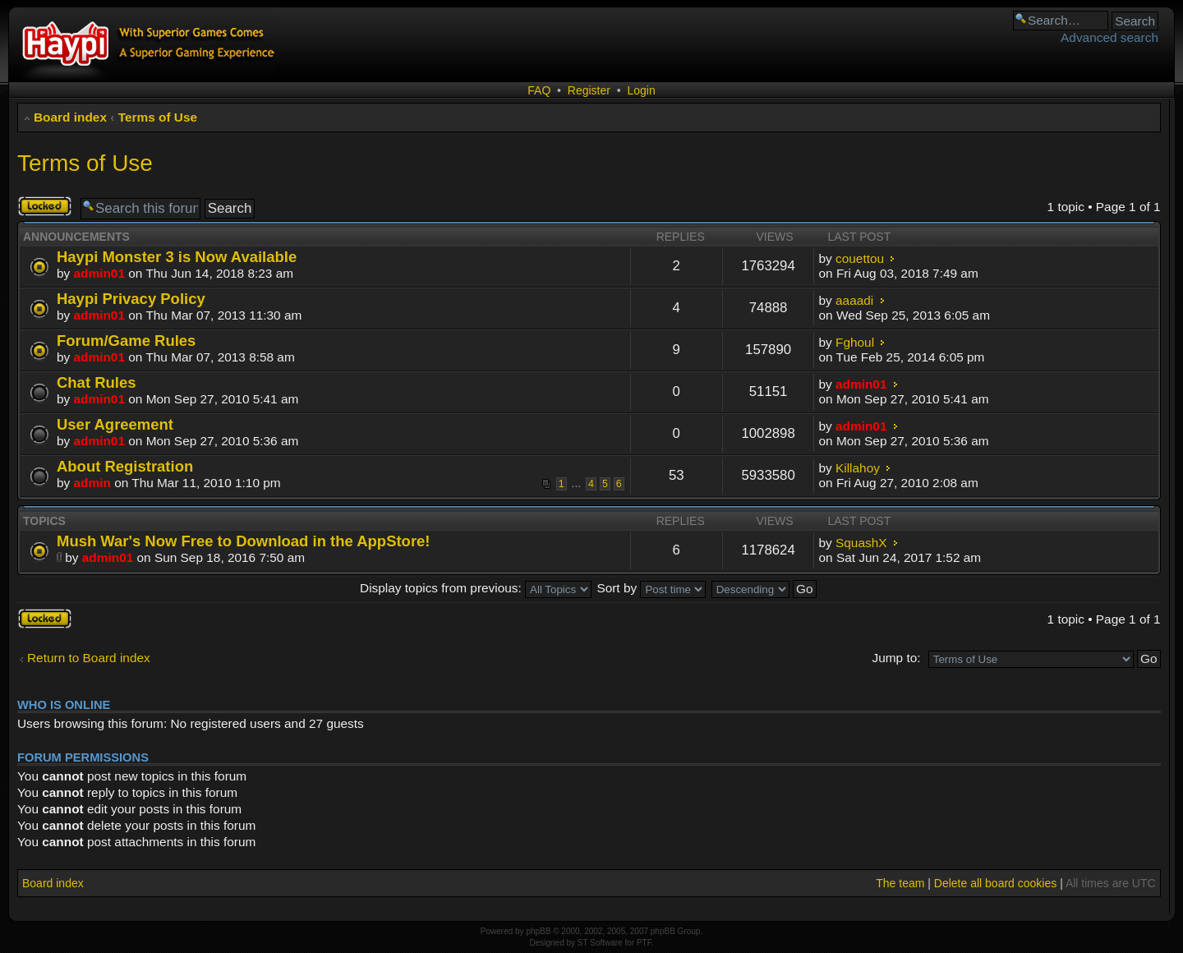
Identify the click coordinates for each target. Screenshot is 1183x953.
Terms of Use (157, 117)
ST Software (600, 942)
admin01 (99, 273)
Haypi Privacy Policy (131, 298)
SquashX (860, 543)
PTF (644, 942)
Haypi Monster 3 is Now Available (177, 256)
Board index (70, 117)
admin (92, 483)
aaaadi (854, 300)
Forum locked (44, 206)
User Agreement (115, 424)
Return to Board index (88, 658)
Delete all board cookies (995, 883)
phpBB (538, 931)
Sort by (651, 588)
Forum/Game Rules (126, 340)
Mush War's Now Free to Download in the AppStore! (243, 541)
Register (589, 90)
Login (641, 90)
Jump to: (896, 658)
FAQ (538, 90)
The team (900, 883)
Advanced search (1109, 37)
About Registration (125, 466)
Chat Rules (96, 382)
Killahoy (857, 468)
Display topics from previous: (476, 588)
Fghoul (854, 342)
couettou (859, 258)
